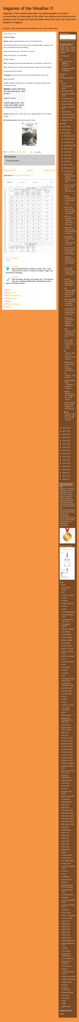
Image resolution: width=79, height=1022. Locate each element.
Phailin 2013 (66, 863)
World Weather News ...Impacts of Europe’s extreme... (69, 384)
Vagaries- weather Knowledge (68, 69)
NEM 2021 (66, 844)
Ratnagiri (65, 897)
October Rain (66, 858)
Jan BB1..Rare (67, 688)
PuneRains (66, 877)
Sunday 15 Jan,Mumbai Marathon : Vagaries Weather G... (69, 322)
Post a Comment (12, 161)
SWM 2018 (66, 924)
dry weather (66, 643)
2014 (64, 453)
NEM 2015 (66, 833)
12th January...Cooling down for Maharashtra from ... (70, 333)
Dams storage (67, 637)
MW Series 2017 (68, 821)
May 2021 (65, 732)
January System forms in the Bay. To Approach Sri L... (70, 189)
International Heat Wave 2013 (68, 680)
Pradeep (65, 871)
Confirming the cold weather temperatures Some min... (69, 311)
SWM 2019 (66, 927)
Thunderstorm (67, 966)
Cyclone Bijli (66, 635)
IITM (63, 676)
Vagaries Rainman (68, 979)
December (68, 136)
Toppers (65, 969)
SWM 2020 (66, 929)
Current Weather (68, 104)
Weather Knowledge (66, 989)
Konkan (64, 699)
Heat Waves (66, 667)
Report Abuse (66, 1011)
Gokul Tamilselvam (14, 296)
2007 (64, 476)
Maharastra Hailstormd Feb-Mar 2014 (67, 720)
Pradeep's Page (67, 91)
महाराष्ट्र (64, 1004)
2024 (64, 130)
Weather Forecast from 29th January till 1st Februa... (69, 200)
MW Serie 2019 (67, 810)
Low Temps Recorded (66, 709)
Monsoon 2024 (67, 758)
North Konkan (67, 855)
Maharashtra (66, 715)
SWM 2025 (66, 935)
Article (64, 609)
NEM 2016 (66, 836)
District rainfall (67, 640)
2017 (64, 444)
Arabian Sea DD (68, 603)
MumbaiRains (67, 802)
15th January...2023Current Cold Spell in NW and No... (70, 292)
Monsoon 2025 (67, 760)
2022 (64, 428)
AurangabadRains (68, 612)
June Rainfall (66, 694)
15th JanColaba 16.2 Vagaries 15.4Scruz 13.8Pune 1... (69, 302)
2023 (64, 133)
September (68, 145)
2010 (64, 466)
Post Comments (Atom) (22, 175)
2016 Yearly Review (66, 588)
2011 (64, 463)
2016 (64, 447)
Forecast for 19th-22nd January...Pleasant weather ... (69, 272)
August (67, 149)
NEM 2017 (66, 838)
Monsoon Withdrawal (66, 776)
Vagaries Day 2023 (69, 976)
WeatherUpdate (67, 992)
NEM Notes (66, 849)
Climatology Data (68, 115)
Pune (64, 874)
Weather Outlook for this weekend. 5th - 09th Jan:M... (69, 395)
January (67, 171)
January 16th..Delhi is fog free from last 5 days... (69, 282)
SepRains (65, 910)
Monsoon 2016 (67, 741)
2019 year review (68, 595)
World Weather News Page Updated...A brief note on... (69, 406)
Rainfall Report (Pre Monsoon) (67, 886)
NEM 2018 (66, 841)
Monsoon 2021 (67, 749)
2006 (64, 479)
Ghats (64, 659)
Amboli (64, 598)
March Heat (66, 725)
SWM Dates (66, 938)
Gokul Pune (11, 293)
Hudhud (65, 670)
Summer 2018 (67, 918)
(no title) (15, 258)
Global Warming (67, 662)
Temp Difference (68, 958)
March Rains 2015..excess (66, 729)
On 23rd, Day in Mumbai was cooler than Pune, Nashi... (69, 251)
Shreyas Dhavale (13, 304)
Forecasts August (68, 656)
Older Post (49, 170)
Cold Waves (66, 632)
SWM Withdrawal (68, 941)
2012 (64, 460)
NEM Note (65, 847)
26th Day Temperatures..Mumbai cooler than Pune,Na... (69, 220)
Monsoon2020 (67, 780)
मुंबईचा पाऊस (66, 1006)
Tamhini (64, 948)
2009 (64, 470)
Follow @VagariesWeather (67, 77)
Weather (65, 985)
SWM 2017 (66, 921)
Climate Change (68, 629)
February (67, 168)
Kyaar (64, 702)
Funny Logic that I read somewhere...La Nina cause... (70, 344)
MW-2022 (65, 827)
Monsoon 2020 (67, 746)
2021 (64, 431)
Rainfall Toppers (68, 895)
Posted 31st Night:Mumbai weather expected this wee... (69, 178)
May (66, 158)
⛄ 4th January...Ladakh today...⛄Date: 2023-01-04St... (70, 416)
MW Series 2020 (68, 824)
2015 (64, 450)
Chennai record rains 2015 (67, 620)
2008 (64, 473)
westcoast (65, 998)
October (67, 142)
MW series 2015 (68, 816)
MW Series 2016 (68, 819)
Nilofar (64, 852)
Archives (65, 606)
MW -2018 (65, 805)
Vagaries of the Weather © (28, 8)
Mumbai (65, 789)
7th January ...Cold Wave (69, 375)
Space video (66, 913)
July (66, 152)
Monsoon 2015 (67, 738)
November (68, 139)
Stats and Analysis (68, 117)
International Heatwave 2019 (67, 684)
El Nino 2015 (66, 646)
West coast (66, 995)
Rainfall (64, 882)
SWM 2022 (66, 932)
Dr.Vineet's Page (68, 99)
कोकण (64, 1001)
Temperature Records (66, 962)
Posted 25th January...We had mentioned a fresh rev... (70, 230)
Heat (63, 665)
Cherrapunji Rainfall (66, 625)
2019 (64, 437)
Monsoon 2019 (67, 744)
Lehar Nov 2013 (67, 705)
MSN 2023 (66, 783)
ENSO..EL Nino (67, 649)
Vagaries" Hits (67, 120)
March (66, 165)
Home (30, 170)
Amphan (65, 601)
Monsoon (65, 735)
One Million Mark (68, 861)
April (66, 161)
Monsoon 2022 (67, 752)
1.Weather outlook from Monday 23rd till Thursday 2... (69, 261)
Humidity (65, 673)
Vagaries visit (66, 982)
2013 (64, 457)
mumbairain (66, 799)
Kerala (64, 696)
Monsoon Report (68, 763)
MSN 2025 (66, 786)
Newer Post (9, 170)
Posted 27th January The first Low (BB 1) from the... (69, 210)
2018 (64, 441)
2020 (64, 434)
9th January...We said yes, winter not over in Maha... (70, 355)
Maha (64, 712)
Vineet (9, 307)
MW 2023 (65, 808)
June (66, 155)
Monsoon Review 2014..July (68, 772)
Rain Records (67, 879)
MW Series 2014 (68, 813)
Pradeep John (12, 298)
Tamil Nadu (66, 951)
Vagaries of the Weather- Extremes (67, 63)
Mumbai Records (68, 796)
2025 (64, 127)
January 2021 (67, 691)
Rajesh (9, 301)
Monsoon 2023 (67, 755)
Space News (66, 112)
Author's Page (67, 101)
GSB (9, 290)
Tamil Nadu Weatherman (66, 955)
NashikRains (66, 830)
